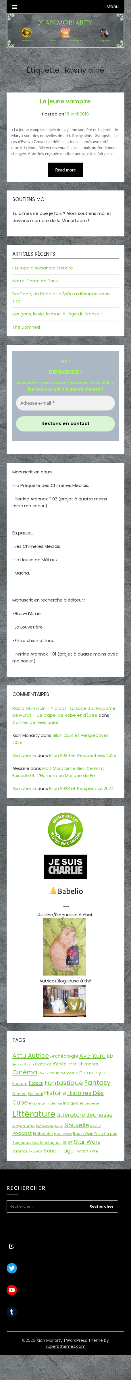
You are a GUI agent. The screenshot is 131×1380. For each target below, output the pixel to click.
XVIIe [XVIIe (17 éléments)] (93, 1151)
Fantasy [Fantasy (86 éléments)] (97, 1082)
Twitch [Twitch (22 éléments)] (81, 1151)
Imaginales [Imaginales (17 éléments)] (73, 1103)
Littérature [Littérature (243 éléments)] (33, 1114)
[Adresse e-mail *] (65, 403)
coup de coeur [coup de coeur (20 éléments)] (64, 1073)
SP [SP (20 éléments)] (70, 1142)
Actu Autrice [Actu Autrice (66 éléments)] (30, 1055)
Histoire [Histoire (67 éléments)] (55, 1093)
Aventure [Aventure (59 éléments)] (92, 1056)
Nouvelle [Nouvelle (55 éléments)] (76, 1125)
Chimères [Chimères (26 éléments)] (88, 1064)
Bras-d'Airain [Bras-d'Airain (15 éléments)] (23, 1064)
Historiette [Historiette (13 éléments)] (37, 1103)
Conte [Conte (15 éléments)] (43, 1073)
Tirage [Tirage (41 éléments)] (65, 1150)
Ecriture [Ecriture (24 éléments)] (20, 1083)
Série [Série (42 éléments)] (50, 1150)
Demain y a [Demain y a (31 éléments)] (92, 1072)
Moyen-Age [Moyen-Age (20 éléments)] (23, 1126)
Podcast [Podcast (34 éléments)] (22, 1133)
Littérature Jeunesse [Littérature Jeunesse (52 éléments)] (85, 1115)
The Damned (26, 327)
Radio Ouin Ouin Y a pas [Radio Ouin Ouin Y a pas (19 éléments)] (95, 1133)
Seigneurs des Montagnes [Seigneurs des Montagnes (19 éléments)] (36, 1142)
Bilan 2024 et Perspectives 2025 (82, 755)
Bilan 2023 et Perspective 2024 (81, 788)
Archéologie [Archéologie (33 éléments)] (64, 1056)
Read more (65, 169)
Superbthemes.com (65, 1346)
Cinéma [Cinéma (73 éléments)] (24, 1072)
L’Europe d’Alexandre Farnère (42, 268)
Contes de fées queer (36, 722)
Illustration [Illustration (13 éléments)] (54, 1103)
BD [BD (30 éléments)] (110, 1056)
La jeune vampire (65, 101)
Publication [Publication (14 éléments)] (63, 1134)
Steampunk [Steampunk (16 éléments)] (22, 1151)
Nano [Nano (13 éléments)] (59, 1126)
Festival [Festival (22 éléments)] (35, 1093)
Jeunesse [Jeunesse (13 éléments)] (92, 1103)
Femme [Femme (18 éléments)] (19, 1093)
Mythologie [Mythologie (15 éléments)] (45, 1126)
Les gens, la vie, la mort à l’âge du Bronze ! (57, 314)
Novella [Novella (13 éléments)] (95, 1126)
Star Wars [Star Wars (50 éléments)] (87, 1142)
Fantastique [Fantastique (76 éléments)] (64, 1082)
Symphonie (24, 755)
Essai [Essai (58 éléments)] (36, 1083)
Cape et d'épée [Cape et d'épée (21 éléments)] (50, 1064)
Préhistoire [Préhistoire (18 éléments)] (43, 1133)
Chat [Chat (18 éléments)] (72, 1064)
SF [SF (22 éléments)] (65, 1142)
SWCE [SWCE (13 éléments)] (38, 1151)
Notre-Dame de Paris (35, 281)
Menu (112, 6)
